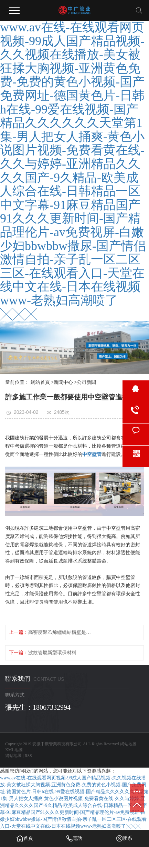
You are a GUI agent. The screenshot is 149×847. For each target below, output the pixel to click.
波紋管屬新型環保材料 (52, 652)
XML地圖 (14, 749)
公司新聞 (86, 382)
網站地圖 (128, 743)
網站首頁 (40, 382)
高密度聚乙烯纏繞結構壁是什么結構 (61, 632)
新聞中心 (63, 382)
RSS (28, 755)
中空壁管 (92, 454)
